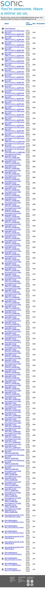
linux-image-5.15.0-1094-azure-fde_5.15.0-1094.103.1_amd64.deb (13, 413)
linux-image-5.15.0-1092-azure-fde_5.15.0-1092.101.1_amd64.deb (13, 403)
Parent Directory (10, 28)
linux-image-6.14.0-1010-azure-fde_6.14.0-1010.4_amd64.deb (13, 478)
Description (41, 23)
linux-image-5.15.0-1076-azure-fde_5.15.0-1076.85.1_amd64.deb (13, 338)
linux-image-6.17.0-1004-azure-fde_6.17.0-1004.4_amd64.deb (13, 499)
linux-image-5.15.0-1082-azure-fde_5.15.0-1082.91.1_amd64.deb (13, 354)
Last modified (29, 23)
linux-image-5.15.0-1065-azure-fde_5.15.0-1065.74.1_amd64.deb (13, 295)
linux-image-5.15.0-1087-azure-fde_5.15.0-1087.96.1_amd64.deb (13, 376)
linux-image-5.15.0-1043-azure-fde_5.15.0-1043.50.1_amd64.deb (13, 182)
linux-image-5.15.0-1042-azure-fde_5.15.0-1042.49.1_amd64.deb (13, 177)
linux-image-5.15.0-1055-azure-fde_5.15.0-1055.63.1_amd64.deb (13, 247)
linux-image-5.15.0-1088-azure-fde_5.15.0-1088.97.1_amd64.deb (13, 381)
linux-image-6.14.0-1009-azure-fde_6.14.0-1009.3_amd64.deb (13, 472)
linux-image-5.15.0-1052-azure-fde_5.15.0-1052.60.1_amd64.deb (13, 231)
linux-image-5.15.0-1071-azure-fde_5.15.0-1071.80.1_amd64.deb (13, 317)
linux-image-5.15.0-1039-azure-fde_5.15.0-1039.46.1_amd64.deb (13, 166)
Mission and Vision (12, 581)
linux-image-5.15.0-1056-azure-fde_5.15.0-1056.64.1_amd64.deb (13, 252)
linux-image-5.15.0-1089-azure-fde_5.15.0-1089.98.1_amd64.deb (13, 386)
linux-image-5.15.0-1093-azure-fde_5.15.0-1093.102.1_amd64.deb (13, 408)
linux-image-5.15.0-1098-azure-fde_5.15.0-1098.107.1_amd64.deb (13, 435)
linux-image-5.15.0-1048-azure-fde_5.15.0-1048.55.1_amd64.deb (13, 209)
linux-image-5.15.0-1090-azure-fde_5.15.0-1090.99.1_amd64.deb (13, 392)
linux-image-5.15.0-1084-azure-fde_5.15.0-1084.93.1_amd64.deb (13, 365)
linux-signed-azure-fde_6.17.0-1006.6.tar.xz (13, 569)
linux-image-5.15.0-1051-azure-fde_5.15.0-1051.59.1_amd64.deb (13, 225)
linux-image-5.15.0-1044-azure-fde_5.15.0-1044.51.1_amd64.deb (13, 188)
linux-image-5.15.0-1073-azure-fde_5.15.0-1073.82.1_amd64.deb (13, 327)
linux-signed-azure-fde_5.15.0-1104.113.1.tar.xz (14, 532)
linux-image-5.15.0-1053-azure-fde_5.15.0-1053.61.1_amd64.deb (13, 236)
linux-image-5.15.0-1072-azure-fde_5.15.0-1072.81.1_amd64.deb (13, 322)
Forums (20, 578)
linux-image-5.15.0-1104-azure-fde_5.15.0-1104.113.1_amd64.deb (13, 446)
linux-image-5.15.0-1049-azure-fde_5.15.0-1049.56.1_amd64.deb (13, 215)
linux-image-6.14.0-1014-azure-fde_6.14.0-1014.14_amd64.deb (13, 483)
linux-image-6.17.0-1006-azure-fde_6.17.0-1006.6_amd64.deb (13, 510)
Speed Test (20, 579)
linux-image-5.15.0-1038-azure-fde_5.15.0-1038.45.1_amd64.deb (13, 161)
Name (7, 23)
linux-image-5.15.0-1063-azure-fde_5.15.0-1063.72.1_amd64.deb (13, 284)
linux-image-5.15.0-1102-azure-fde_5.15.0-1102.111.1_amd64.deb (13, 440)
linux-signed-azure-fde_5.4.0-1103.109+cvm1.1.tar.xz (14, 515)
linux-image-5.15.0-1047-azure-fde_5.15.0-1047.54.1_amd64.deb (13, 204)
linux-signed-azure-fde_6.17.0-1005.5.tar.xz (13, 564)
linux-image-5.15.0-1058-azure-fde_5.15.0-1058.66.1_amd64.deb (13, 263)
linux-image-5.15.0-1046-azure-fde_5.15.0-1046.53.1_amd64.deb (13, 198)
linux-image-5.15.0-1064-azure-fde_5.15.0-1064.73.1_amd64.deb (13, 290)
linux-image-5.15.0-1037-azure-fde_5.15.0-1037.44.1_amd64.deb (13, 156)
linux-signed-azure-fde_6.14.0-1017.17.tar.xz (13, 558)
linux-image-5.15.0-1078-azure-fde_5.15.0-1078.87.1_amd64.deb (13, 343)
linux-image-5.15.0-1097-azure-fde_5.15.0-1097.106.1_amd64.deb (13, 429)
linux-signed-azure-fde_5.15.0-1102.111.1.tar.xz (14, 526)
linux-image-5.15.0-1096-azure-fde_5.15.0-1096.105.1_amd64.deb (13, 424)
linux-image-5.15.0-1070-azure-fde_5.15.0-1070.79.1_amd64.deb (13, 311)
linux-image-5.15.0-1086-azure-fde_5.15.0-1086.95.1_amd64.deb (13, 370)
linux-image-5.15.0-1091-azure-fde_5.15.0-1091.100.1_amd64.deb (13, 397)
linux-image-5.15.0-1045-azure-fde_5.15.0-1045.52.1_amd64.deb (13, 193)
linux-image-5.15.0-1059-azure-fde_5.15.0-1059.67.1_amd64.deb (13, 268)
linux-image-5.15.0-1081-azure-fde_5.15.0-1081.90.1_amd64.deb (13, 349)
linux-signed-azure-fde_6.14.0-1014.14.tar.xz (13, 553)
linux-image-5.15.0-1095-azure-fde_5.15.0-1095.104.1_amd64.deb (13, 419)
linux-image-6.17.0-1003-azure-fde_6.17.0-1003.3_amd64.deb (13, 494)
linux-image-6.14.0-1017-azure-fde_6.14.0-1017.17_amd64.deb (13, 488)
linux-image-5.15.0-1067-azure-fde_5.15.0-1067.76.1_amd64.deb (13, 301)
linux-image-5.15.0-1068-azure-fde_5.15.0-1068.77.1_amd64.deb (13, 306)
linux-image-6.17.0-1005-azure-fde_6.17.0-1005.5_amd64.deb (13, 505)
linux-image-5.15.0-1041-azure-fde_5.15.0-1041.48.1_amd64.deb (13, 172)
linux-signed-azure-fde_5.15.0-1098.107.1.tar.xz (14, 521)
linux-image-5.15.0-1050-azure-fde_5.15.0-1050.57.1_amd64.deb (13, 220)
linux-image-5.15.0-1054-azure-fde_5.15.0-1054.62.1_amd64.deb (13, 241)
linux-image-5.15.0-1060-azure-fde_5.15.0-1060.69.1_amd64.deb (13, 274)
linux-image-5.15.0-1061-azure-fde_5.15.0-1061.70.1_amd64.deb (13, 279)
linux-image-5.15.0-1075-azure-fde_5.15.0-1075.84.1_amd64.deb (13, 333)
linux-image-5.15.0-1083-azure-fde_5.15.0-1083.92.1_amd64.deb (13, 360)
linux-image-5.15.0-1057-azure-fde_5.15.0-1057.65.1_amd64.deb (13, 258)
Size (33, 23)
